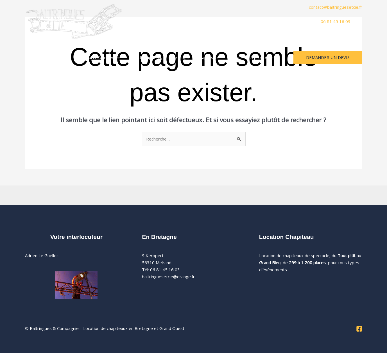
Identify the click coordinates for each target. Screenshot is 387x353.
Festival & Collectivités (99, 57)
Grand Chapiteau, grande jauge (159, 57)
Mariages (60, 57)
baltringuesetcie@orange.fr (168, 276)
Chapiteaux (208, 57)
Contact (234, 57)
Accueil (35, 57)
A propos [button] (261, 57)
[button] (270, 57)
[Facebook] (359, 329)
